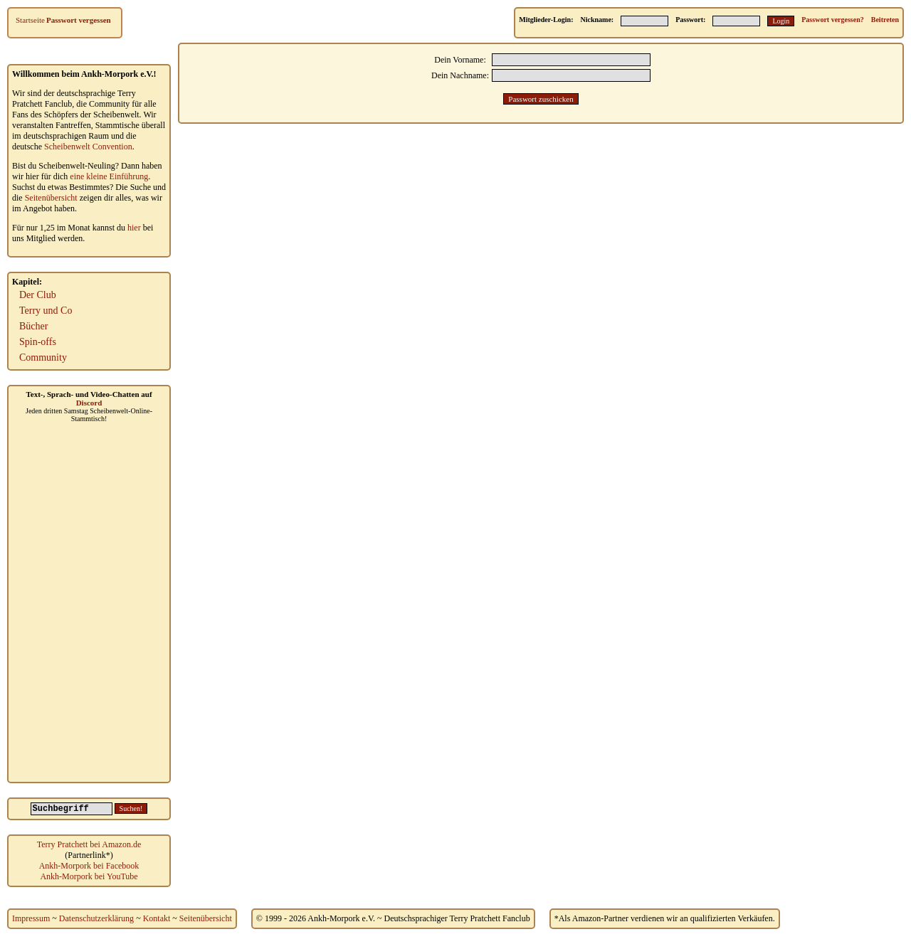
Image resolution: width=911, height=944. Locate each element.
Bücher (33, 326)
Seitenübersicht (51, 198)
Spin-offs (37, 341)
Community (43, 357)
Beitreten (885, 19)
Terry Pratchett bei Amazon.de (89, 844)
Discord (89, 402)
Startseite (30, 20)
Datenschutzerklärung (96, 918)
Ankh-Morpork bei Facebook (89, 866)
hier (134, 228)
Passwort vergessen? (832, 19)
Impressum (31, 918)
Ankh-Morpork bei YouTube (88, 876)
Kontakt (157, 918)
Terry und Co (45, 310)
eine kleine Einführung (109, 176)
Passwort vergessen (78, 20)
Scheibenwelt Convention (88, 147)
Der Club (37, 295)
